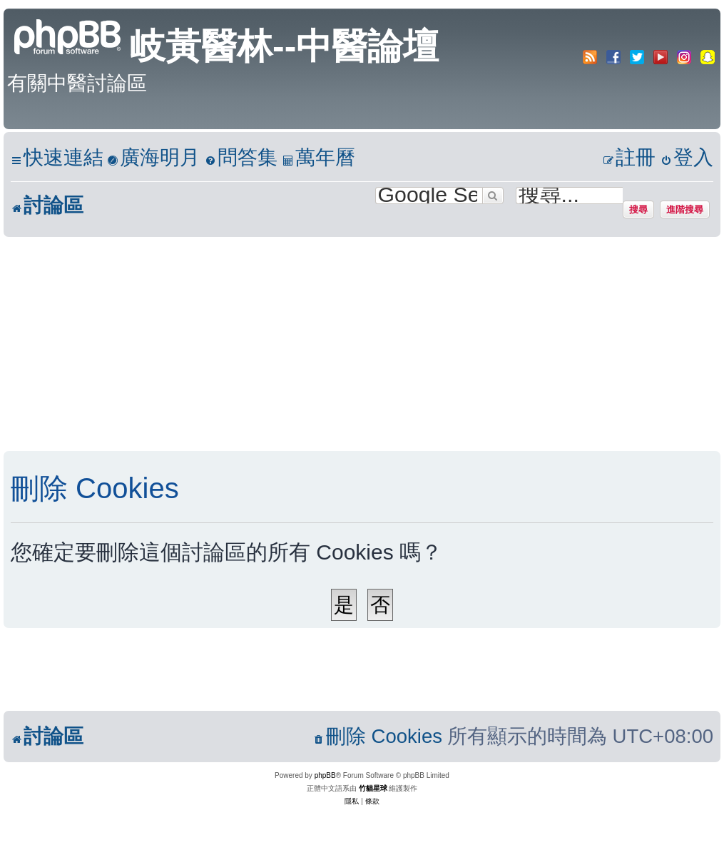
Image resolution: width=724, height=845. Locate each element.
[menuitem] (153, 158)
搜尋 (638, 209)
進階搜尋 (684, 209)
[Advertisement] (348, 344)
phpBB (325, 775)
